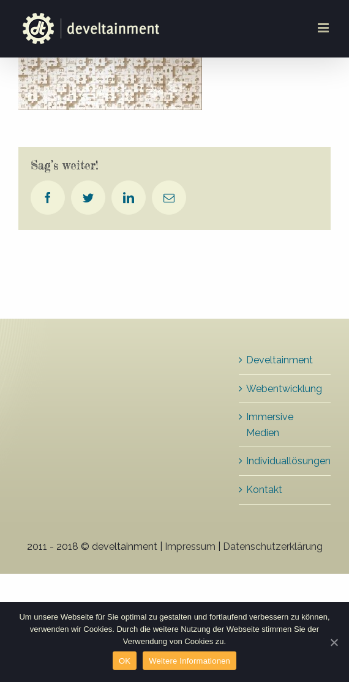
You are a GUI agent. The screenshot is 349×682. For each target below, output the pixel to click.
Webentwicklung (284, 389)
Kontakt (264, 489)
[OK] (334, 642)
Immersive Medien (269, 425)
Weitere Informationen (189, 660)
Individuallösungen (285, 461)
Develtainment (279, 360)
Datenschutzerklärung (273, 546)
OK (124, 660)
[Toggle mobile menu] (324, 27)
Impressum (190, 546)
